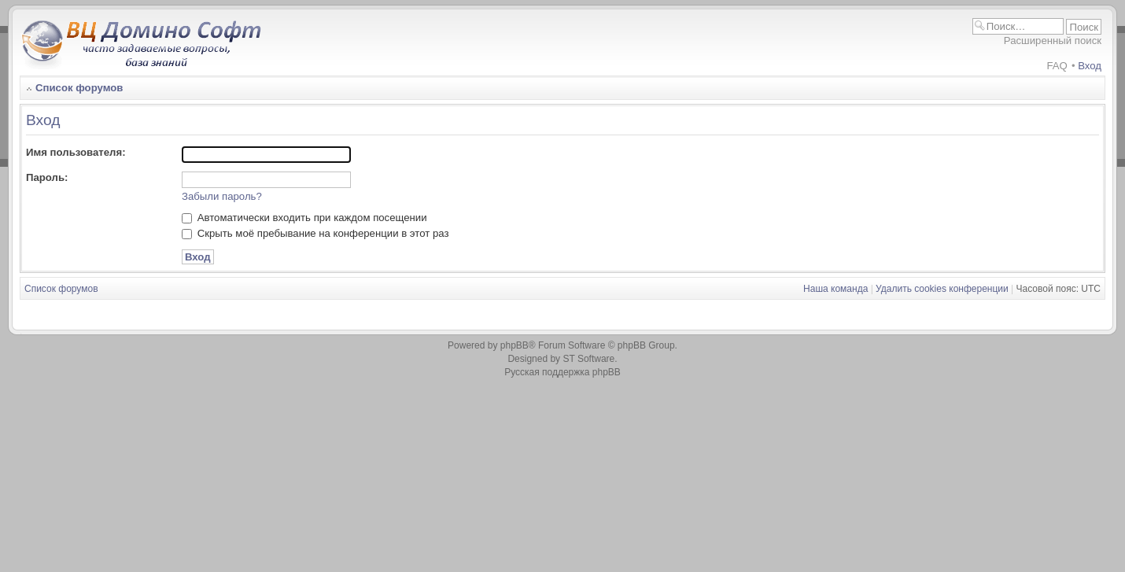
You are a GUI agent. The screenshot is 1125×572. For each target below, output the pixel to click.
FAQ (1056, 66)
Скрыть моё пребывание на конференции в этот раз (315, 233)
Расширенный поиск (1052, 40)
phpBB (514, 345)
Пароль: (47, 177)
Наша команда (835, 288)
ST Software (588, 358)
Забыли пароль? (222, 196)
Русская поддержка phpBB (562, 372)
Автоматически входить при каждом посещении (304, 217)
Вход (1089, 66)
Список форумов (79, 88)
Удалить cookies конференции (942, 288)
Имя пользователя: (76, 152)
